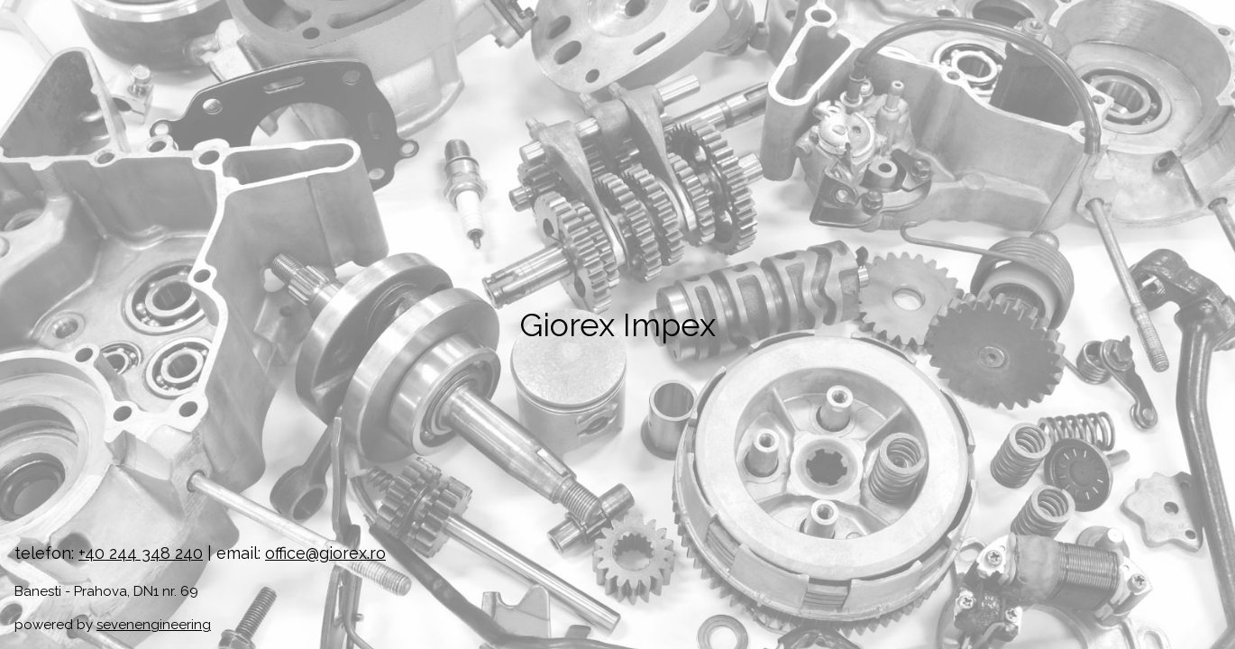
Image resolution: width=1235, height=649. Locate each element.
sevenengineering (153, 625)
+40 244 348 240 (140, 553)
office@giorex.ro (325, 553)
